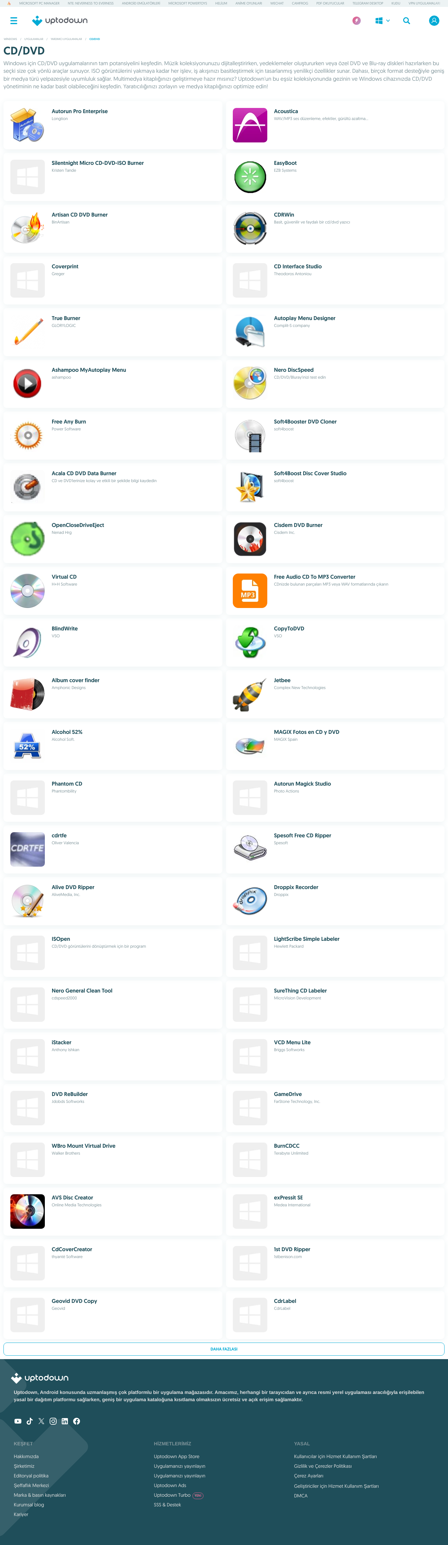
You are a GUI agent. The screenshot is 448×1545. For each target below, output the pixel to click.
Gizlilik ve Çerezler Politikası (323, 1466)
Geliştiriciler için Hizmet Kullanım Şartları (336, 1486)
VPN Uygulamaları (424, 3)
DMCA (301, 1496)
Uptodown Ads (170, 1485)
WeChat (276, 3)
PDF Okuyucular (331, 3)
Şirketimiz (24, 1466)
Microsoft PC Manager (39, 3)
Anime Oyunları (249, 3)
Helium (221, 3)
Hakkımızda (26, 1456)
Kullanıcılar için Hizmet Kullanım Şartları (335, 1456)
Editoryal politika (31, 1476)
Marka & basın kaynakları (40, 1495)
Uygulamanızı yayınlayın (179, 1466)
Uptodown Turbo (178, 1495)
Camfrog (300, 3)
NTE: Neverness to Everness (91, 3)
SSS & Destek (167, 1505)
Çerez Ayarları (308, 1476)
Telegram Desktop (367, 3)
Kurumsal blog (29, 1505)
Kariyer (21, 1514)
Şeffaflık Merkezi (31, 1485)
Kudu (395, 3)
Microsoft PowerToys (188, 3)
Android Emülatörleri (141, 3)
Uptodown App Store (176, 1456)
